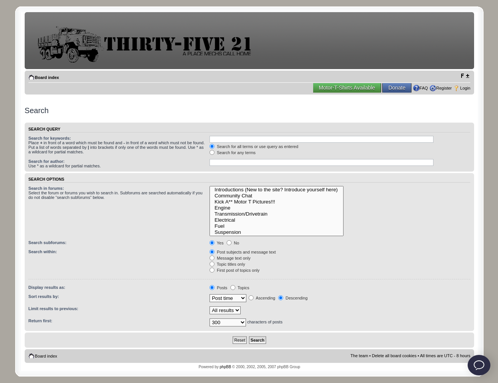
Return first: (40, 320)
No (233, 243)
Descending (292, 298)
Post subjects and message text (243, 252)
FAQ (423, 88)
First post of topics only (235, 270)
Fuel (276, 226)
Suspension (276, 232)
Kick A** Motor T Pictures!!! (276, 202)
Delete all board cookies (394, 355)
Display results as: (46, 287)
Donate (396, 88)
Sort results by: (43, 296)
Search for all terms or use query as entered (254, 146)
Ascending (262, 298)
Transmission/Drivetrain (276, 214)
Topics (239, 287)
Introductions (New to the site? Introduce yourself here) (276, 190)
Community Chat (276, 196)
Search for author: (46, 161)
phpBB (225, 367)
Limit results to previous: (53, 308)
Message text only (230, 258)
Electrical (276, 220)
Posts (218, 287)
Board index (47, 77)
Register (444, 88)
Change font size (464, 76)
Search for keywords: (49, 138)
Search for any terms (232, 152)
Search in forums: (46, 188)
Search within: (42, 251)
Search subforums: (47, 242)
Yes (217, 243)
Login (465, 88)
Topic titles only (227, 264)
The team (359, 355)
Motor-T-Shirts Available (347, 88)
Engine (276, 208)
